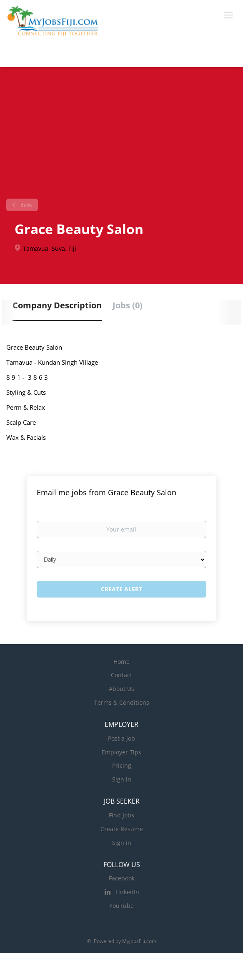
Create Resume (121, 829)
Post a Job (121, 738)
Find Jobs (121, 815)
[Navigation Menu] (228, 14)
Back (25, 204)
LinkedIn (127, 892)
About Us (121, 689)
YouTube (121, 906)
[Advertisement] (121, 136)
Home (121, 662)
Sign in (121, 779)
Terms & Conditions (121, 702)
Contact (121, 675)
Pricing (121, 765)
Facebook (122, 878)
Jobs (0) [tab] (128, 305)
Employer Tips (121, 752)
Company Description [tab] (57, 305)
